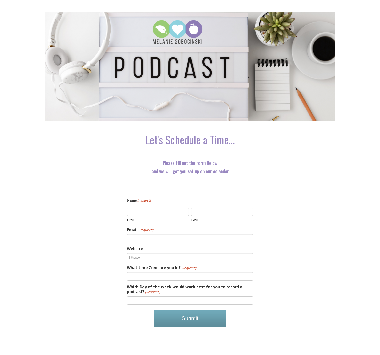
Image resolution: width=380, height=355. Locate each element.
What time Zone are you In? (161, 267)
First (131, 219)
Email (140, 229)
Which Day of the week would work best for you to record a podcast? (184, 289)
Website (135, 248)
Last (194, 219)
